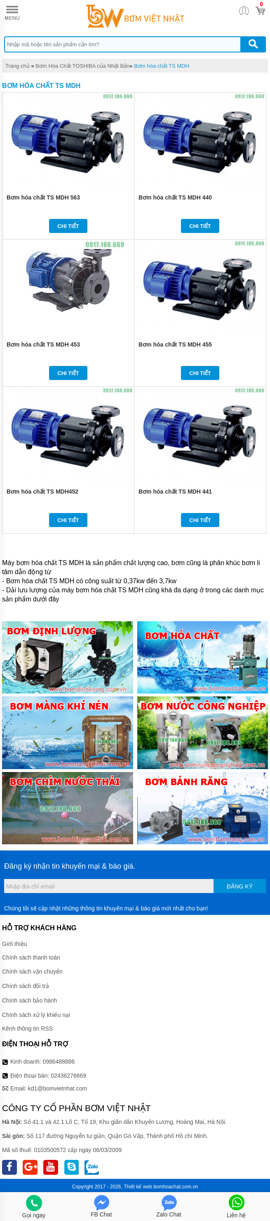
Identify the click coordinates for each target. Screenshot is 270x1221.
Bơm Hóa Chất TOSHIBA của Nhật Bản (82, 66)
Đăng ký (240, 886)
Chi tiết (68, 226)
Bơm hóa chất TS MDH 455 (175, 344)
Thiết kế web (138, 1187)
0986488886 (59, 1061)
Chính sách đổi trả (25, 986)
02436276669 (68, 1075)
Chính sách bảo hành (29, 1000)
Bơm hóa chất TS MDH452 (42, 491)
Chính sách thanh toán (31, 957)
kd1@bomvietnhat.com (57, 1088)
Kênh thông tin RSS (27, 1028)
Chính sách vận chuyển (32, 971)
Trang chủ (17, 66)
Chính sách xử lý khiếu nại (36, 1015)
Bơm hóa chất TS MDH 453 (43, 344)
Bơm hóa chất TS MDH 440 (175, 197)
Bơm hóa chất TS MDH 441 (175, 491)
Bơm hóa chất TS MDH (161, 66)
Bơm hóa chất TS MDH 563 (43, 197)
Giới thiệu (14, 944)
